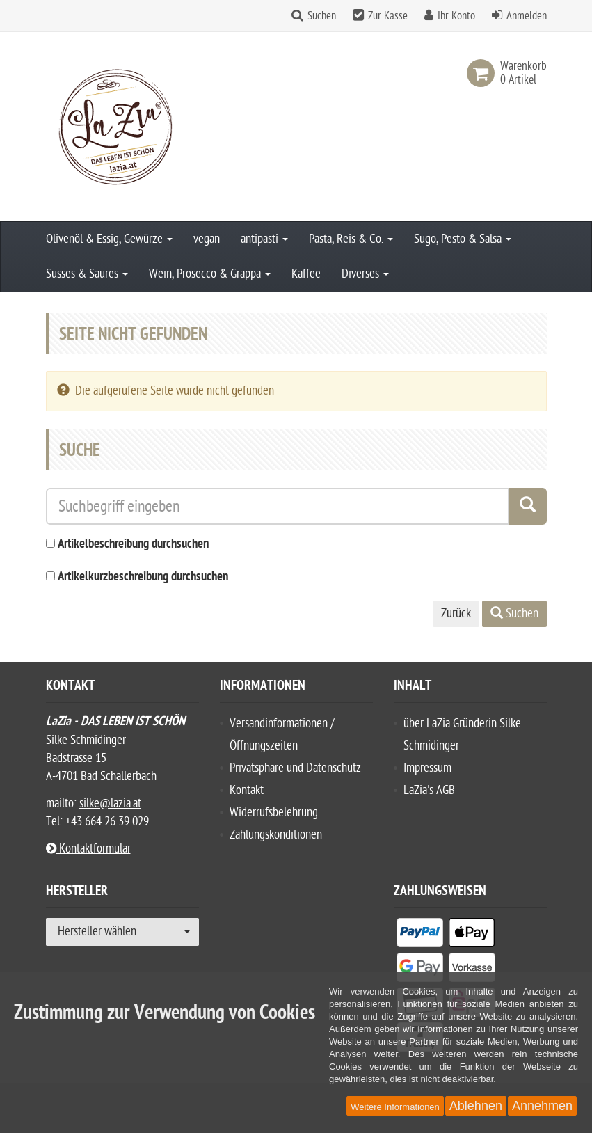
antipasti (264, 239)
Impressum (427, 768)
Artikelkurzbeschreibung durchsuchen (143, 577)
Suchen (321, 16)
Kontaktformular (88, 848)
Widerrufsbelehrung (274, 812)
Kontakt (247, 790)
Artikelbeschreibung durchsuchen (133, 545)
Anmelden (526, 16)
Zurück (456, 613)
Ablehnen (475, 1106)
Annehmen (542, 1106)
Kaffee (306, 274)
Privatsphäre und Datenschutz (295, 768)
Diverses (365, 274)
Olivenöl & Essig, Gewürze (109, 239)
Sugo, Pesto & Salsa (462, 239)
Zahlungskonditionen (276, 834)
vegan (206, 239)
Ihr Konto (456, 16)
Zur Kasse (388, 16)
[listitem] (420, 935)
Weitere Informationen (395, 1107)
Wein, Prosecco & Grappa (210, 274)
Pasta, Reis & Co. (351, 239)
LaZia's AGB (429, 790)
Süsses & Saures (87, 274)
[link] (483, 73)
